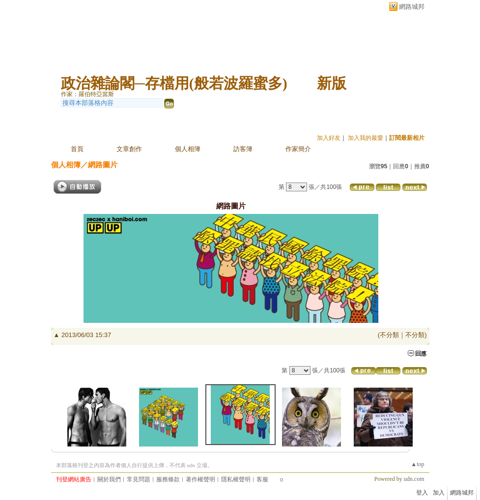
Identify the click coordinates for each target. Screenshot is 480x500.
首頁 (77, 149)
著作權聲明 (200, 479)
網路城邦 (411, 6)
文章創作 (129, 149)
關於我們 (109, 479)
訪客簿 (243, 149)
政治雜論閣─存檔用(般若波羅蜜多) (174, 83)
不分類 (389, 335)
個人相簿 (187, 149)
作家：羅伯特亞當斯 (87, 94)
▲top (417, 464)
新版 (331, 83)
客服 (262, 479)
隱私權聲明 (236, 479)
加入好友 (328, 137)
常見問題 (138, 479)
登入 (422, 492)
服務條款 (168, 479)
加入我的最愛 (365, 137)
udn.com (414, 478)
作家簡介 (298, 149)
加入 (439, 492)
